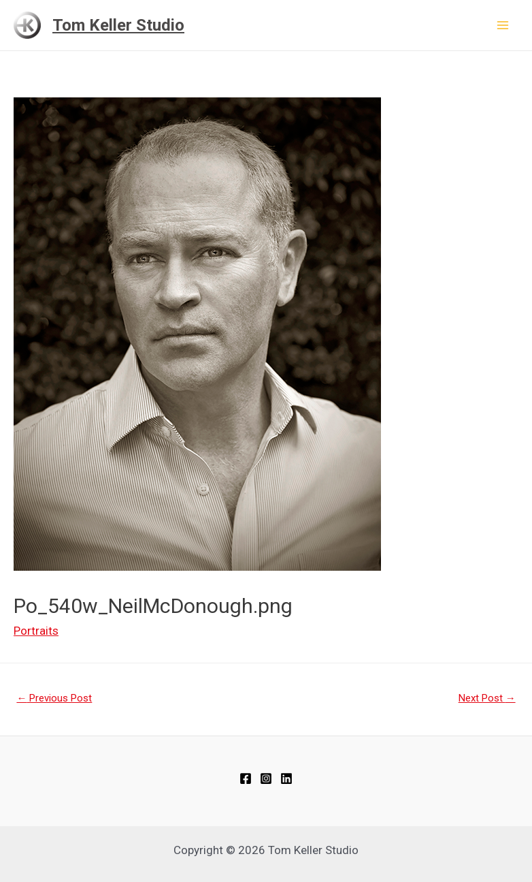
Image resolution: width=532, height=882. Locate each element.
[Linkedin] (286, 778)
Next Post (487, 698)
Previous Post (54, 698)
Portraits (36, 630)
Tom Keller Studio (118, 25)
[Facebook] (245, 778)
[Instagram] (266, 778)
